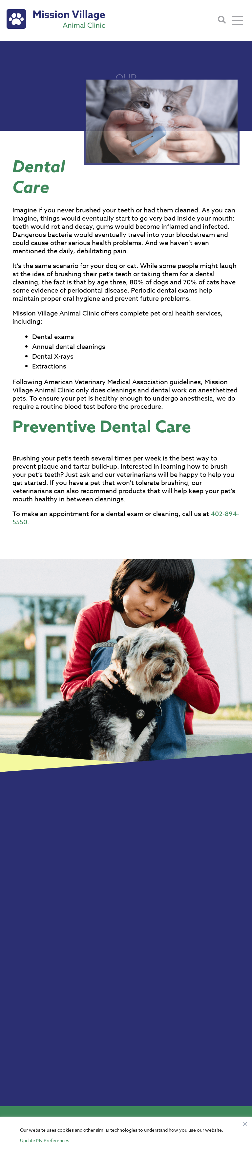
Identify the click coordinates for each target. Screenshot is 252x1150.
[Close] (245, 1122)
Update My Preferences (44, 1140)
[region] (126, 1133)
